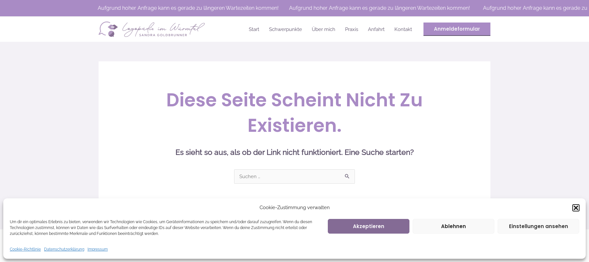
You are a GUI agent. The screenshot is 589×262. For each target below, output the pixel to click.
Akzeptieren (368, 226)
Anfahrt (376, 29)
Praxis (351, 29)
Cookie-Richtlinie (25, 249)
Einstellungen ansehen (538, 226)
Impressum (98, 249)
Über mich (323, 29)
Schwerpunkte (285, 29)
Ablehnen (453, 226)
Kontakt (403, 29)
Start (254, 29)
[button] (576, 208)
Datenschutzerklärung (64, 249)
